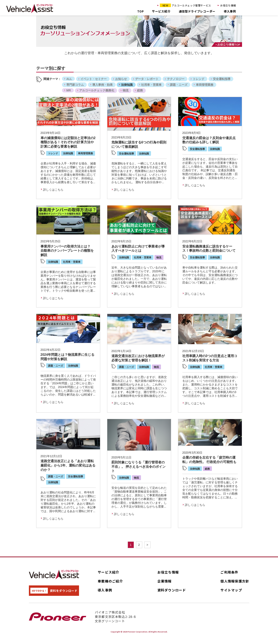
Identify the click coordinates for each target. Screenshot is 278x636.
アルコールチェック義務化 (96, 90)
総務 (140, 90)
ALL (69, 79)
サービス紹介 (161, 11)
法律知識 (127, 84)
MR (68, 90)
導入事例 (230, 11)
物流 (125, 90)
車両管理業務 (204, 84)
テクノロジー (175, 79)
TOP (140, 11)
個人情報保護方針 (234, 581)
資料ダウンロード (171, 589)
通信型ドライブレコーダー (197, 11)
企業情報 (164, 581)
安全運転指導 (221, 79)
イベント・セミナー (93, 79)
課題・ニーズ (178, 84)
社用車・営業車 (151, 84)
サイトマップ (231, 589)
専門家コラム (75, 84)
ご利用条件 (229, 572)
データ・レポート (146, 79)
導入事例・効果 (102, 84)
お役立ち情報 (228, 5)
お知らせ (121, 79)
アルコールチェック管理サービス (185, 5)
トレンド (198, 79)
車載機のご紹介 (110, 581)
